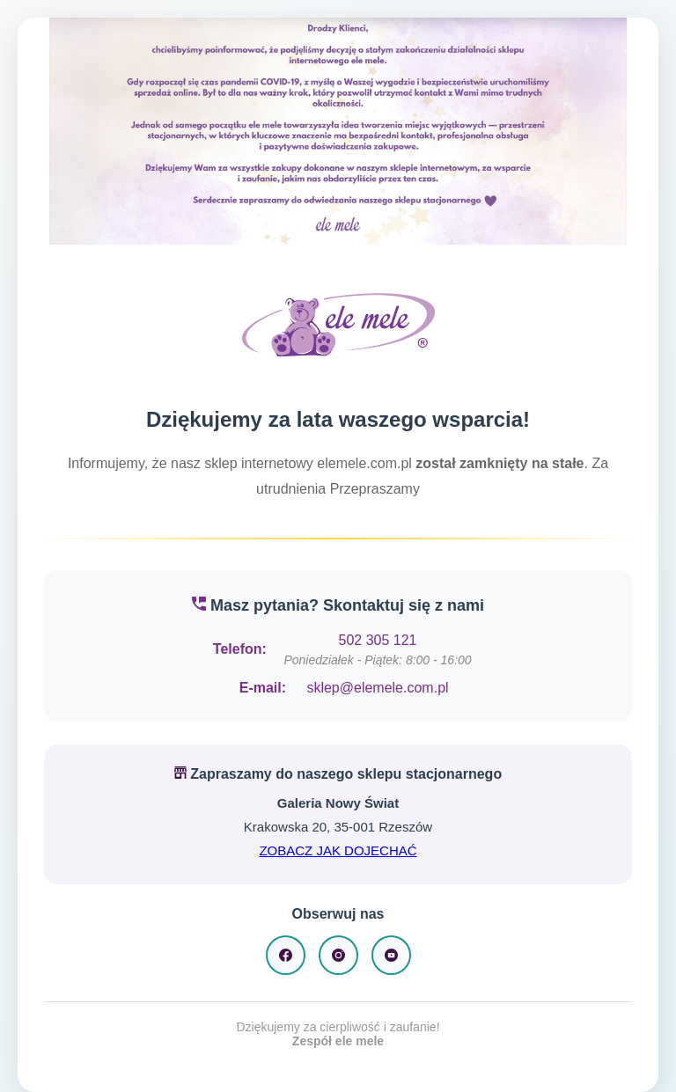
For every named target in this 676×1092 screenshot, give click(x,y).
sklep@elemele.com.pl (377, 687)
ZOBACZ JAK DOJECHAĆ (337, 850)
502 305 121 (378, 640)
